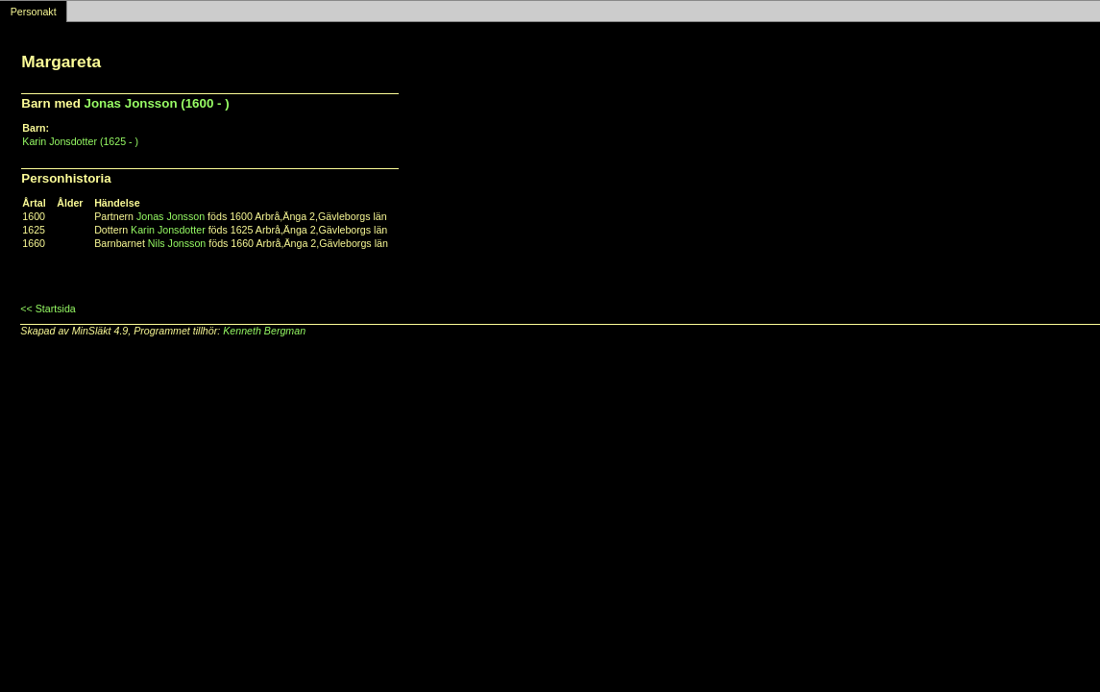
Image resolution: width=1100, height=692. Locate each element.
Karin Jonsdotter (168, 229)
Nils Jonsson (177, 243)
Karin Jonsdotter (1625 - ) (80, 141)
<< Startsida (47, 308)
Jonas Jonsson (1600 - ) (157, 103)
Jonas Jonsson (170, 216)
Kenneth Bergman (264, 330)
